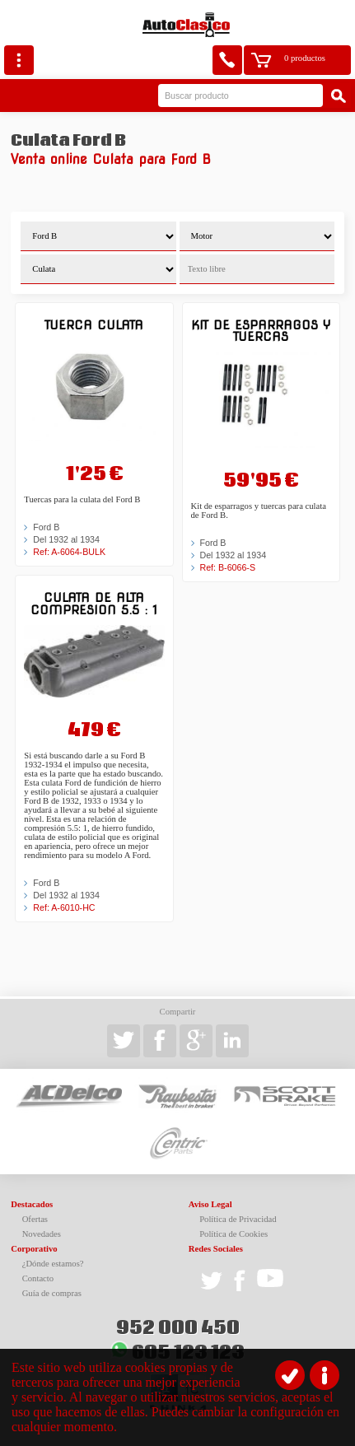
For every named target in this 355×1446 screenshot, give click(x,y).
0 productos (304, 58)
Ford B (46, 527)
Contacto (38, 1278)
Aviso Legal (210, 1204)
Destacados (32, 1204)
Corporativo (34, 1248)
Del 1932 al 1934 (66, 539)
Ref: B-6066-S (228, 567)
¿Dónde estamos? (53, 1263)
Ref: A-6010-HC (64, 907)
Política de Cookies (233, 1233)
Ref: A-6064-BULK (69, 552)
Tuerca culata (93, 325)
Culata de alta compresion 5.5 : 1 (93, 603)
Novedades (41, 1233)
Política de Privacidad (238, 1219)
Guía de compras (52, 1293)
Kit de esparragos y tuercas (260, 330)
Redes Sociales (216, 1248)
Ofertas (35, 1219)
